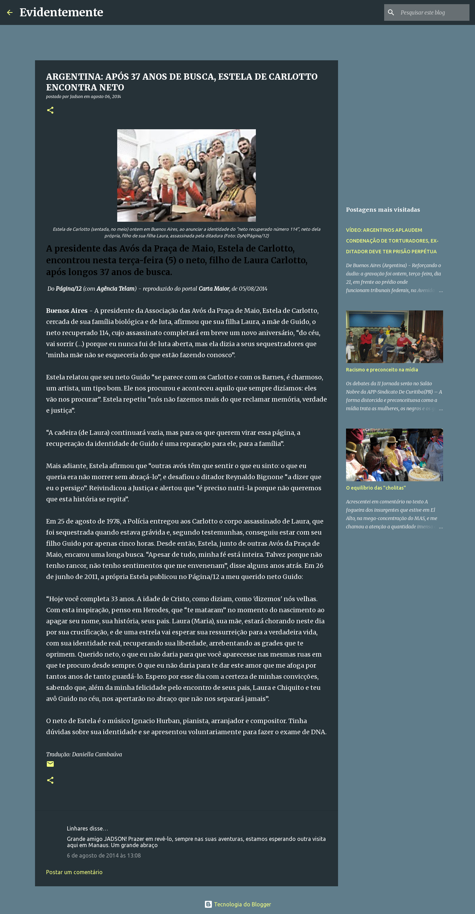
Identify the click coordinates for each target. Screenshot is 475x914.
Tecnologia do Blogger (237, 904)
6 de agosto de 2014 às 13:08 (104, 855)
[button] (50, 110)
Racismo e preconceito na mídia (382, 369)
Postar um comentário (74, 872)
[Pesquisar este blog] (433, 12)
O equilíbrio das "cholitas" (376, 488)
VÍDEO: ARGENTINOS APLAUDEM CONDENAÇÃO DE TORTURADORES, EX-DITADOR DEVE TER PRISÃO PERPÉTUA (392, 240)
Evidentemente (61, 12)
